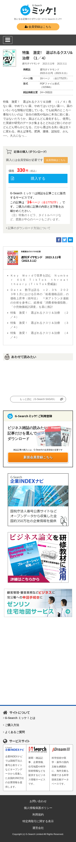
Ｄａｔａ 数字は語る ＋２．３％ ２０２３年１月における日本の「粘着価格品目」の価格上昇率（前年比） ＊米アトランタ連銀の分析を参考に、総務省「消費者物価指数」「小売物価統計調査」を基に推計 (39, 298)
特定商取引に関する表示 (38, 821)
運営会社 (38, 827)
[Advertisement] (38, 661)
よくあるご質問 (15, 732)
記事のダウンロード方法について (29, 228)
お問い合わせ (38, 801)
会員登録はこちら (38, 26)
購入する (38, 178)
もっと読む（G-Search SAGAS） (38, 399)
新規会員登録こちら (38, 457)
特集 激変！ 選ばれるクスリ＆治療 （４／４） (39, 335)
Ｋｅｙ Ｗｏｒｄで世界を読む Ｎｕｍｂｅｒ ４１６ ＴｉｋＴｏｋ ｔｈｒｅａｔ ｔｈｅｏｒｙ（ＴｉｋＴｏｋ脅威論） (39, 280)
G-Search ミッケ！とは (20, 718)
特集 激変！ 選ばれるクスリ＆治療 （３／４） (39, 325)
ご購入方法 (12, 725)
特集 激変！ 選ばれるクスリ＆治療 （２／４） (39, 315)
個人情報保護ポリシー (38, 807)
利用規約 (38, 814)
